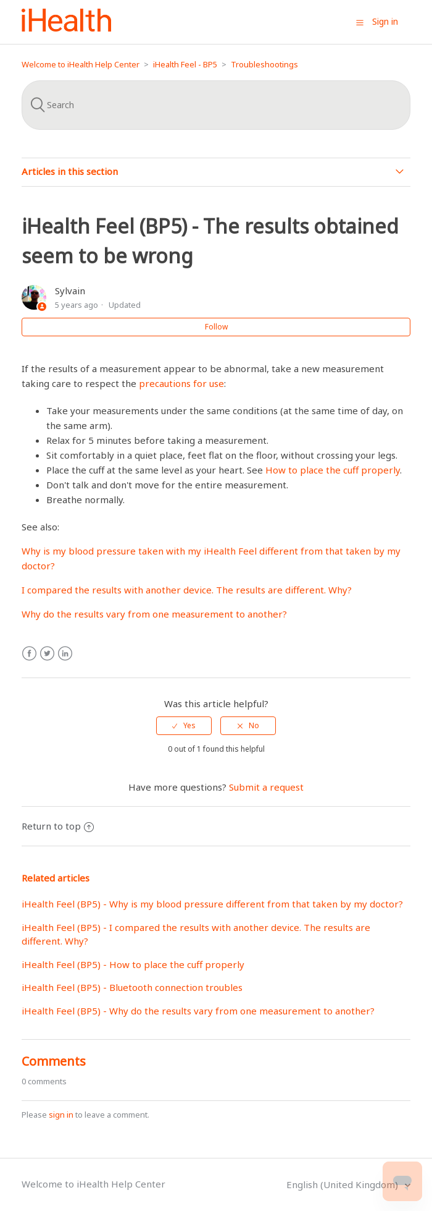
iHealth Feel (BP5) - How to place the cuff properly (133, 964)
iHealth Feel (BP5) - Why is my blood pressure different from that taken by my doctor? (212, 904)
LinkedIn (65, 653)
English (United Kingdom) (343, 1184)
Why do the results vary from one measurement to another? (154, 614)
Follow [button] (216, 326)
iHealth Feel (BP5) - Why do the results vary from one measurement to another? (198, 1011)
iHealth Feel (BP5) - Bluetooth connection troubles (132, 987)
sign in (61, 1114)
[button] (359, 22)
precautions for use (181, 383)
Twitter (47, 653)
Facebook (29, 653)
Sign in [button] (385, 21)
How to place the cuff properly (332, 470)
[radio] (184, 725)
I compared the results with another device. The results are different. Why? (187, 590)
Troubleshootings (264, 64)
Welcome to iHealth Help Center (80, 64)
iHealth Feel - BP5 (185, 64)
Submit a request (266, 787)
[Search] (216, 105)
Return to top (58, 826)
